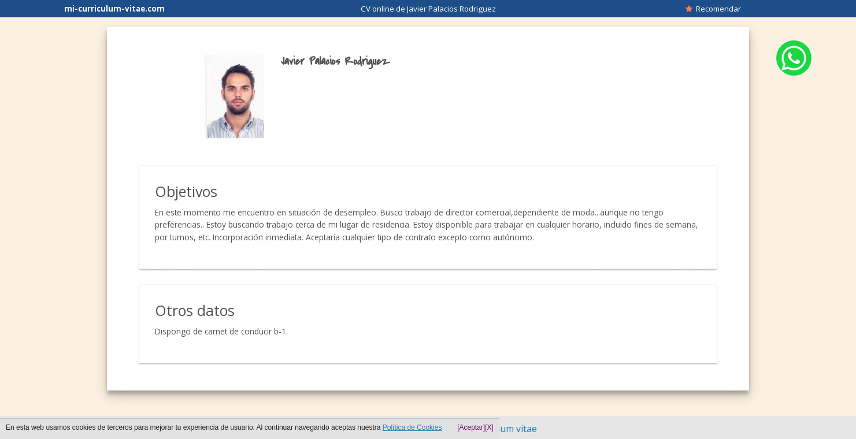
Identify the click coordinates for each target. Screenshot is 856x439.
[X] (489, 427)
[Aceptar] (471, 427)
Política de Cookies (412, 427)
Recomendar (713, 8)
